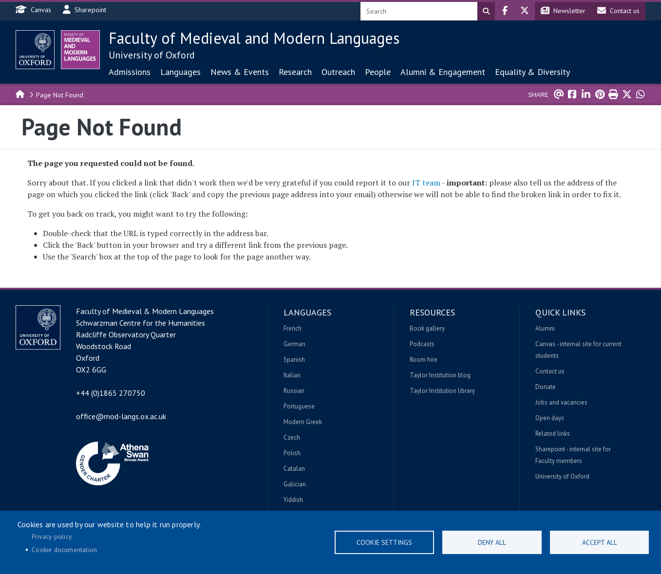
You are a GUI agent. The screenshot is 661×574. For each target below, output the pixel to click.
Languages (180, 71)
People (378, 71)
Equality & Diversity (532, 71)
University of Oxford (152, 55)
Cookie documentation (64, 549)
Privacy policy (52, 536)
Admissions (130, 71)
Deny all (492, 542)
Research (295, 71)
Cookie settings (384, 542)
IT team (426, 182)
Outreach (338, 71)
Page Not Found (59, 95)
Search (486, 11)
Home (20, 93)
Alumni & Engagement (442, 71)
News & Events (239, 71)
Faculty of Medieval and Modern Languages (254, 38)
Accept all (599, 542)
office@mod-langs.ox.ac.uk (121, 416)
